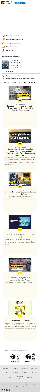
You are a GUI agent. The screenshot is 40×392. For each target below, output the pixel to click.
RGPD (17, 386)
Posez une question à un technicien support (20, 78)
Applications (34, 368)
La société (25, 368)
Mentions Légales (32, 384)
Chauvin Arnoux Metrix (7, 384)
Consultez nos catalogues (14, 35)
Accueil (5, 368)
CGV (17, 384)
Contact (29, 377)
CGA (23, 384)
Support (24, 372)
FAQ (23, 386)
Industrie (15, 372)
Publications (34, 372)
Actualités (15, 368)
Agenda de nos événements (14, 39)
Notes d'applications (12, 46)
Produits (5, 372)
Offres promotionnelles (13, 43)
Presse (10, 377)
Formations (9, 50)
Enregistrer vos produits (13, 75)
